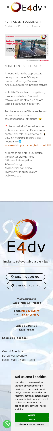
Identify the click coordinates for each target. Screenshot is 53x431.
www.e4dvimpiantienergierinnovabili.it (28, 145)
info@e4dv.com (30, 311)
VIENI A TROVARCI (26, 285)
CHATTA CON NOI (25, 276)
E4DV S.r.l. (36, 26)
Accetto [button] (31, 415)
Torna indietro (10, 26)
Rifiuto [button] (32, 419)
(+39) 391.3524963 (29, 314)
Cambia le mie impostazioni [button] (32, 424)
